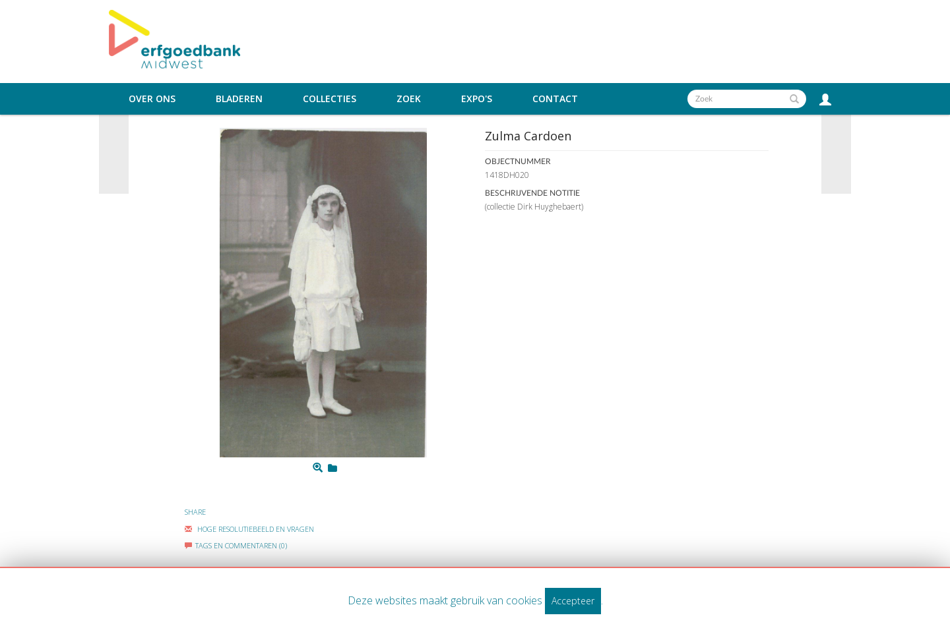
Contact (555, 98)
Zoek (408, 98)
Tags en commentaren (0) (236, 545)
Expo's (476, 98)
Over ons (152, 98)
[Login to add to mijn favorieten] (332, 468)
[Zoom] (317, 468)
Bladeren (239, 98)
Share (195, 512)
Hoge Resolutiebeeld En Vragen (249, 529)
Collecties (329, 98)
